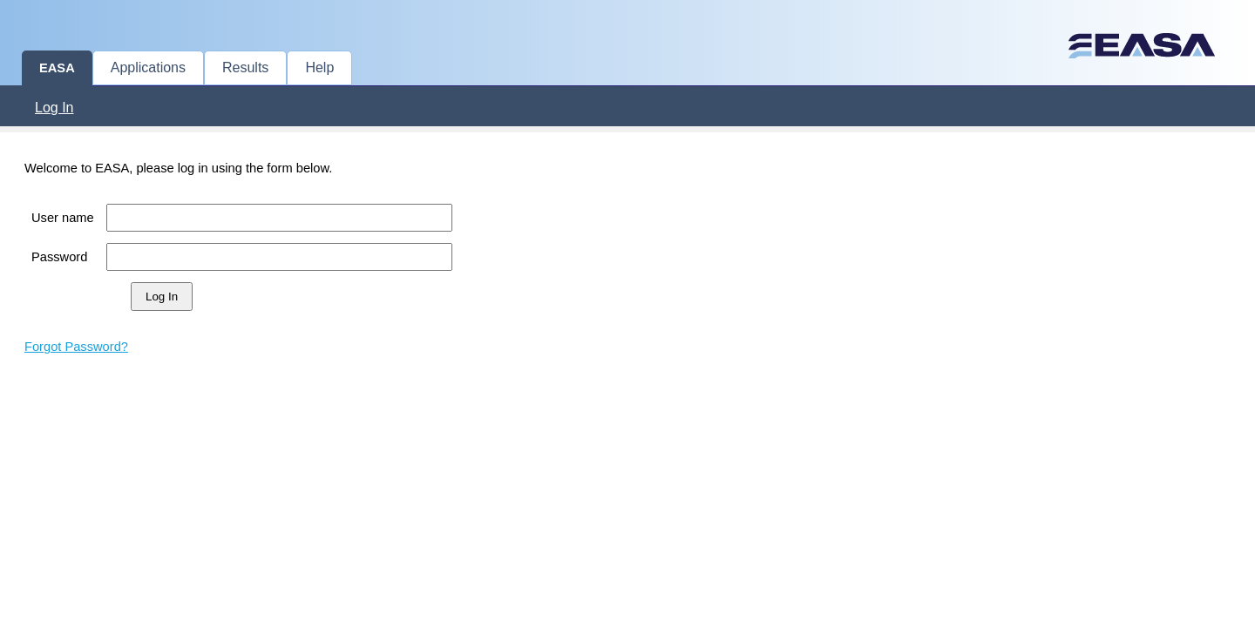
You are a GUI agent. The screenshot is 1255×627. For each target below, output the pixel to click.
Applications (148, 67)
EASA (57, 68)
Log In (54, 107)
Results (245, 67)
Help (319, 67)
